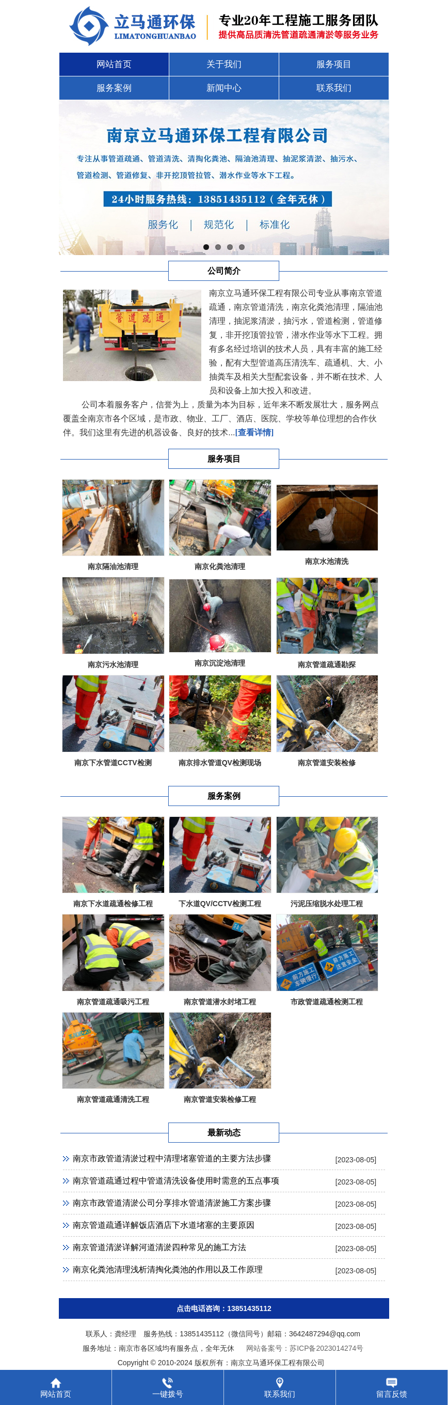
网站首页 (114, 64)
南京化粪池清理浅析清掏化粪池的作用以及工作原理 (168, 1269)
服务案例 (114, 88)
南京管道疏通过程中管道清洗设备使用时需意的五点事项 (176, 1180)
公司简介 (224, 270)
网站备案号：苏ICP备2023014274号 (304, 1348)
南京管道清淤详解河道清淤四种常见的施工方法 (159, 1247)
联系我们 (333, 88)
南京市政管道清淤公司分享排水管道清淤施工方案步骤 (172, 1202)
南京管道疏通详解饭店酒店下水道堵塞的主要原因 (163, 1225)
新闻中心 (224, 88)
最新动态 (224, 1132)
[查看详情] (254, 432)
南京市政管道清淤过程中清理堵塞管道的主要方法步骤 (172, 1158)
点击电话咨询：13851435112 (224, 1308)
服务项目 (333, 64)
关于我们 (224, 64)
